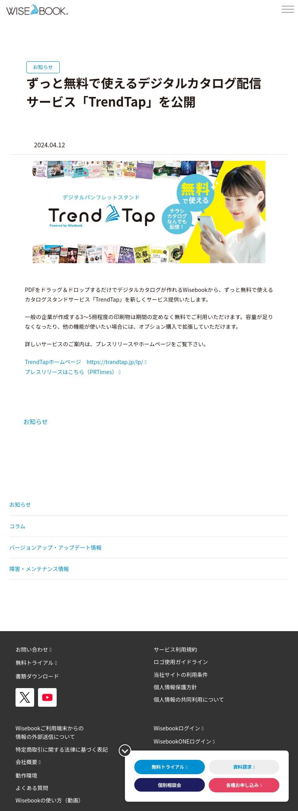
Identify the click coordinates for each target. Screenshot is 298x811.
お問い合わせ (32, 649)
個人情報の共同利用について (189, 699)
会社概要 (26, 762)
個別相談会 (169, 785)
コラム (17, 526)
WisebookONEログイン (182, 741)
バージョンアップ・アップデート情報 (55, 547)
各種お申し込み (242, 785)
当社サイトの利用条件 (181, 674)
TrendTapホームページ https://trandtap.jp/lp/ (84, 362)
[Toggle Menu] (288, 9)
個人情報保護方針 (175, 687)
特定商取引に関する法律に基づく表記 (62, 749)
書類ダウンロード (37, 676)
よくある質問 (32, 788)
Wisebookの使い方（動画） (50, 800)
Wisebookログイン (177, 728)
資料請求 (242, 766)
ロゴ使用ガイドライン (181, 662)
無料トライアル (35, 662)
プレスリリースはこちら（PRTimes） (71, 372)
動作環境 (26, 775)
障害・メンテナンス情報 (39, 569)
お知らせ (35, 421)
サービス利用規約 (175, 649)
